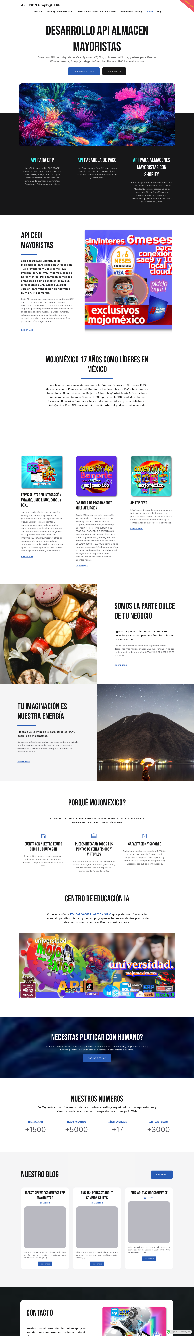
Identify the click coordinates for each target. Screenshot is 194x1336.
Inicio (150, 11)
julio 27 (149, 1198)
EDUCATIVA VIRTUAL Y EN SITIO (91, 914)
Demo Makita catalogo (131, 11)
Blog (159, 11)
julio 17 (45, 1203)
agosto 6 (97, 1203)
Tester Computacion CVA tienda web (96, 11)
